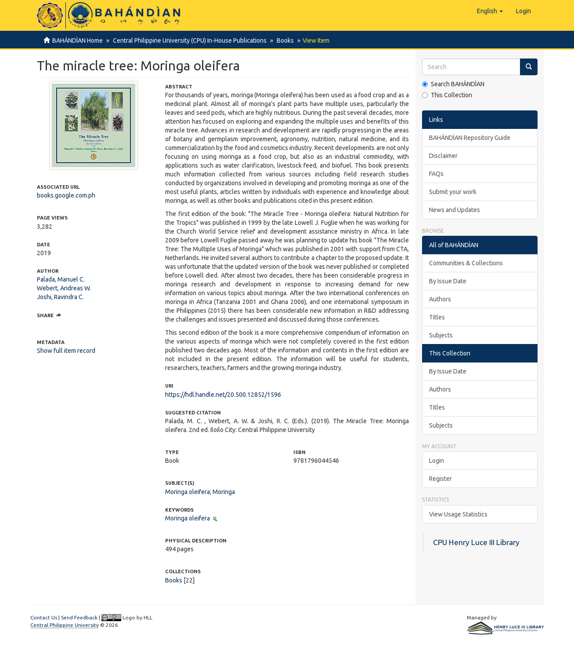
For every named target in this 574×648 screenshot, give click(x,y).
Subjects (441, 335)
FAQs (436, 173)
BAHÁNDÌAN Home (77, 40)
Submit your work (453, 191)
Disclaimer (443, 155)
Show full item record (66, 350)
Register (440, 478)
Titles (437, 317)
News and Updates (454, 209)
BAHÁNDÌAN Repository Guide (469, 137)
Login (436, 460)
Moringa (224, 491)
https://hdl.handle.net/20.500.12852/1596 (223, 394)
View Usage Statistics (458, 514)
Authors (440, 299)
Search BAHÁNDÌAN (453, 84)
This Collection (447, 95)
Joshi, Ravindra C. (60, 296)
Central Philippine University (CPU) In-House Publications (188, 40)
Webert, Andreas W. (64, 288)
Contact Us (43, 617)
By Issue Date (447, 281)
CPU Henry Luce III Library (476, 542)
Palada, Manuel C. (61, 279)
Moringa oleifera (187, 491)
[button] (489, 11)
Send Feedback (79, 617)
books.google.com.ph (66, 195)
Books (282, 40)
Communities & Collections (466, 263)
